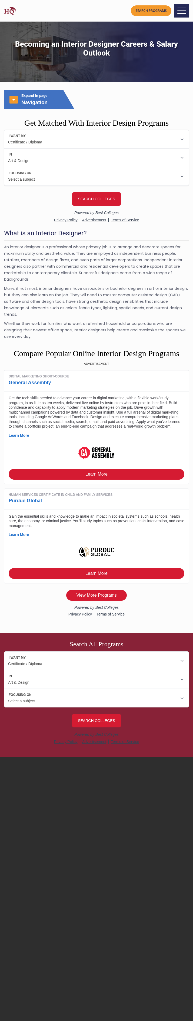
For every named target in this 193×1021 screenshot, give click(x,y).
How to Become (23, 955)
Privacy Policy (20, 916)
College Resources (26, 962)
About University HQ (27, 871)
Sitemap (16, 909)
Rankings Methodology (30, 890)
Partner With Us (22, 903)
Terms (13, 922)
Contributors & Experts (30, 877)
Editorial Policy (21, 883)
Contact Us (19, 896)
